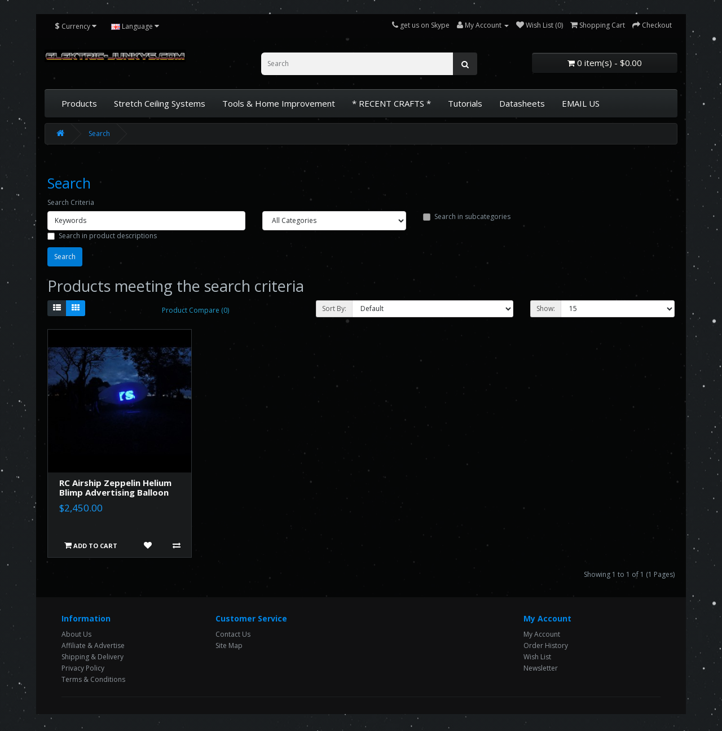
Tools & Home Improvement (278, 103)
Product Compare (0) (195, 310)
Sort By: (334, 308)
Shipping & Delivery (92, 657)
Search (99, 133)
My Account (541, 634)
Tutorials (465, 103)
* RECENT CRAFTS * (391, 103)
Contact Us (232, 634)
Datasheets (522, 103)
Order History (545, 645)
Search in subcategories (466, 216)
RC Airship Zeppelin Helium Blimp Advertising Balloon (115, 487)
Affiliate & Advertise (93, 645)
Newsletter (540, 668)
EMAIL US (581, 103)
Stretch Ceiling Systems (159, 103)
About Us (76, 634)
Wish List (537, 657)
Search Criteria (70, 202)
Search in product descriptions (102, 235)
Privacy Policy (82, 668)
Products (79, 103)
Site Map (229, 645)
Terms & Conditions (93, 679)
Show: (545, 308)
